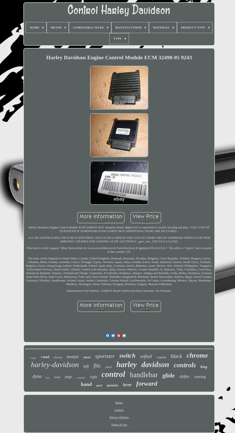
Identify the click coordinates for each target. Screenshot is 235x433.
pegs (68, 376)
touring (200, 376)
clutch (108, 367)
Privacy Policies (119, 417)
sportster (105, 356)
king (204, 367)
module (73, 356)
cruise (33, 358)
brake (57, 377)
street (86, 357)
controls (185, 365)
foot (48, 377)
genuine (112, 385)
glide (168, 375)
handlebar (144, 375)
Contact (119, 410)
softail (146, 356)
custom (161, 357)
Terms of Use (119, 424)
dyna (37, 376)
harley (126, 364)
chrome (197, 355)
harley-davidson (55, 364)
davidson (155, 364)
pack (99, 385)
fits (97, 365)
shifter (184, 376)
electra (58, 357)
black (176, 356)
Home (119, 402)
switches (81, 377)
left (86, 366)
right (93, 377)
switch (127, 355)
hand (86, 384)
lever (127, 384)
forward (146, 383)
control (113, 374)
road (45, 357)
